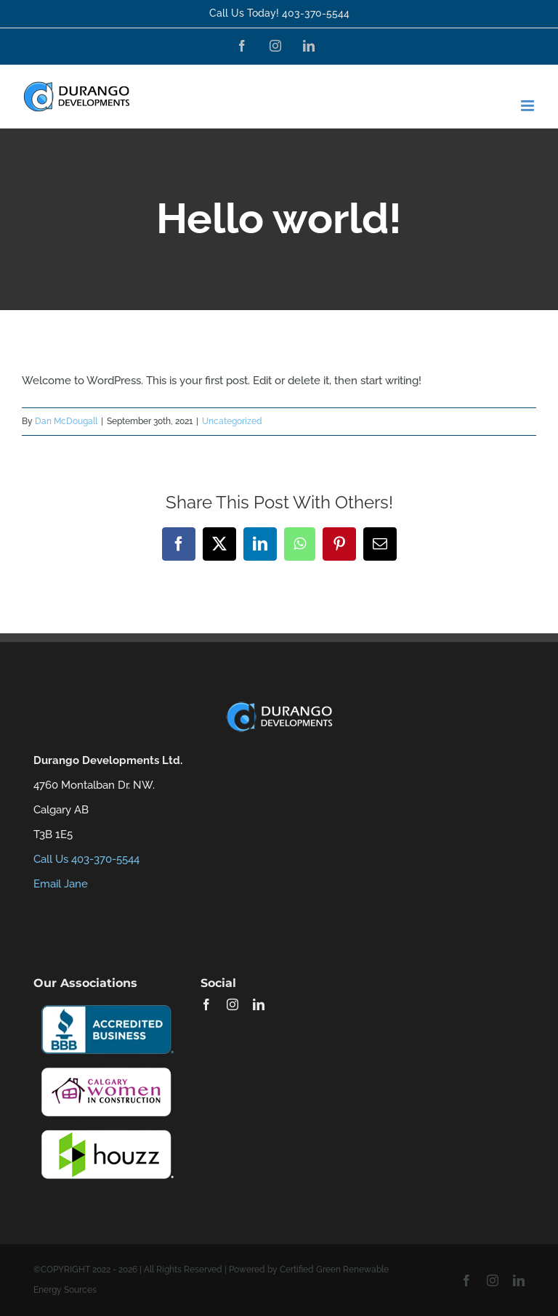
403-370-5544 (315, 13)
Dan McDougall (66, 421)
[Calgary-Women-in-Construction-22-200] (106, 1066)
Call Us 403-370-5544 (86, 859)
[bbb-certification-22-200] (106, 1003)
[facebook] (206, 1004)
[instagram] (232, 1004)
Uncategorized (232, 421)
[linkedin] (258, 1004)
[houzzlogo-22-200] (106, 1128)
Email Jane (60, 883)
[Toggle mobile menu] (528, 105)
